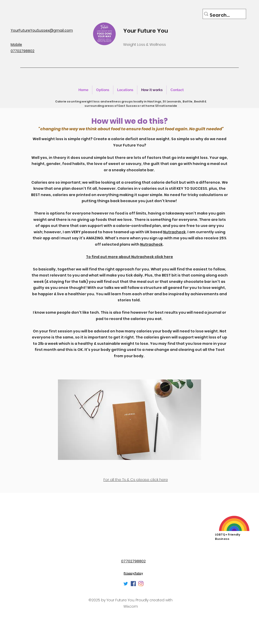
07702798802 (133, 561)
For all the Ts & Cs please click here (135, 479)
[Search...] (222, 15)
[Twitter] (125, 583)
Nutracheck (174, 232)
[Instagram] (140, 583)
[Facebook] (133, 583)
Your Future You (145, 31)
